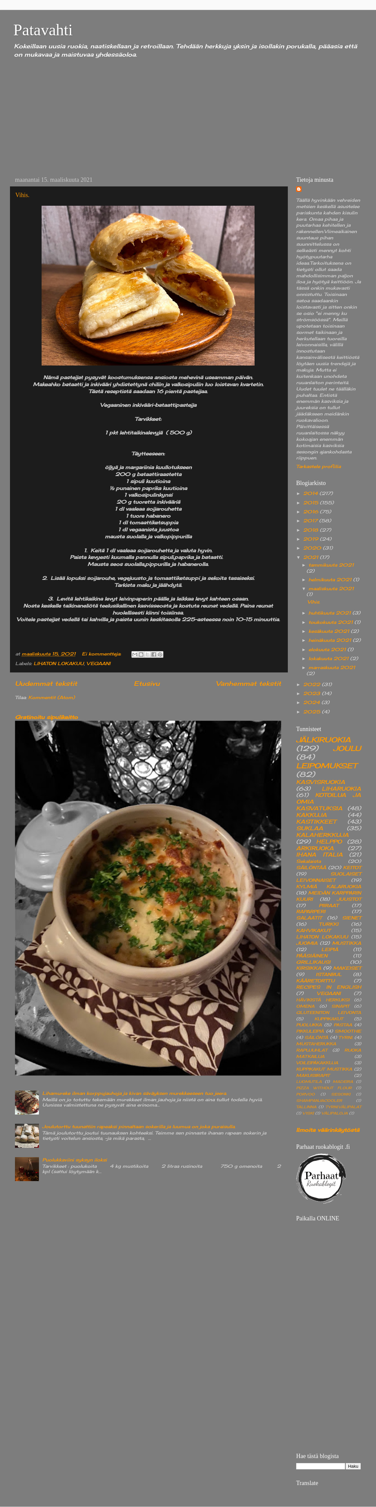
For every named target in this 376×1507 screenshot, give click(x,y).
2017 (311, 520)
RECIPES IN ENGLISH (328, 987)
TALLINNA (306, 1107)
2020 (313, 548)
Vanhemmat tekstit (248, 683)
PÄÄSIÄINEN (311, 955)
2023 (312, 693)
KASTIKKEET (316, 821)
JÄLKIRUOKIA (323, 739)
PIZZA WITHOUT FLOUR (324, 1088)
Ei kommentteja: (102, 653)
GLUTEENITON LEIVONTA (328, 1012)
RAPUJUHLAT (311, 1050)
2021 (311, 557)
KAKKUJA (311, 815)
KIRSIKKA (308, 968)
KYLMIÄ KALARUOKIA (328, 886)
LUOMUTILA (309, 1081)
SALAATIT (309, 917)
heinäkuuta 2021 (330, 640)
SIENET (351, 917)
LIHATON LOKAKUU (59, 663)
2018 (311, 530)
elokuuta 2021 (327, 649)
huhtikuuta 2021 (330, 613)
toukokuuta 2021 (331, 622)
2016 (311, 511)
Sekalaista (308, 861)
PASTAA (343, 1024)
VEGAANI (98, 663)
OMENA (305, 1006)
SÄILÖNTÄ (316, 1037)
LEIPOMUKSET (326, 765)
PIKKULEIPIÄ (310, 1031)
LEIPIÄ (329, 949)
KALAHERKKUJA (322, 835)
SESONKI (340, 1094)
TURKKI (328, 924)
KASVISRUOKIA (320, 782)
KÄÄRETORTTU (315, 980)
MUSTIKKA (346, 943)
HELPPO (329, 841)
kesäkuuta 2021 (329, 631)
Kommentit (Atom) (51, 697)
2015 (311, 502)
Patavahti (43, 30)
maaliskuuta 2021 (331, 588)
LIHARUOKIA (341, 788)
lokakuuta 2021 (329, 658)
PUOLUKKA (309, 1024)
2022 (312, 684)
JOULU (347, 748)
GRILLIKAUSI (313, 962)
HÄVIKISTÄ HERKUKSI (322, 999)
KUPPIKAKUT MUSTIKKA (324, 1069)
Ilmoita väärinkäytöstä (327, 1130)
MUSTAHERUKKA (316, 1043)
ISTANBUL (329, 974)
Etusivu (147, 683)
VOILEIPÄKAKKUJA (317, 1062)
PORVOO (305, 1094)
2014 (311, 493)
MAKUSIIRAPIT (312, 1075)
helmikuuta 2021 (330, 579)
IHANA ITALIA (319, 854)
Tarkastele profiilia (318, 466)
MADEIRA (343, 1081)
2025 (312, 711)
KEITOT (352, 867)
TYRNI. (345, 1037)
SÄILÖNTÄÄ (311, 867)
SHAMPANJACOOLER (319, 1100)
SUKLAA (309, 828)
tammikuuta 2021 (331, 565)
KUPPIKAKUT (328, 1018)
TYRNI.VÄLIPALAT (343, 1107)
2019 (311, 539)
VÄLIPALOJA (334, 1113)
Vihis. (22, 195)
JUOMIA (306, 943)
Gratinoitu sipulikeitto (46, 717)
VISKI (308, 1113)
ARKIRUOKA (315, 848)
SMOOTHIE (348, 1031)
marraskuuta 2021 (331, 667)
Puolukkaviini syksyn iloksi (74, 1159)
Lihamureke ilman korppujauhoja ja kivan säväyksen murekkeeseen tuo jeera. (134, 1093)
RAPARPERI (310, 911)
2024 (312, 702)
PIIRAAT (328, 905)
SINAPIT (340, 1006)
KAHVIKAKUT (313, 930)
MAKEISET (347, 968)
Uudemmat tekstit (46, 683)
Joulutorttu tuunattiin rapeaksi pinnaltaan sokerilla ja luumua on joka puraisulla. (139, 1126)
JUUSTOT (349, 899)
